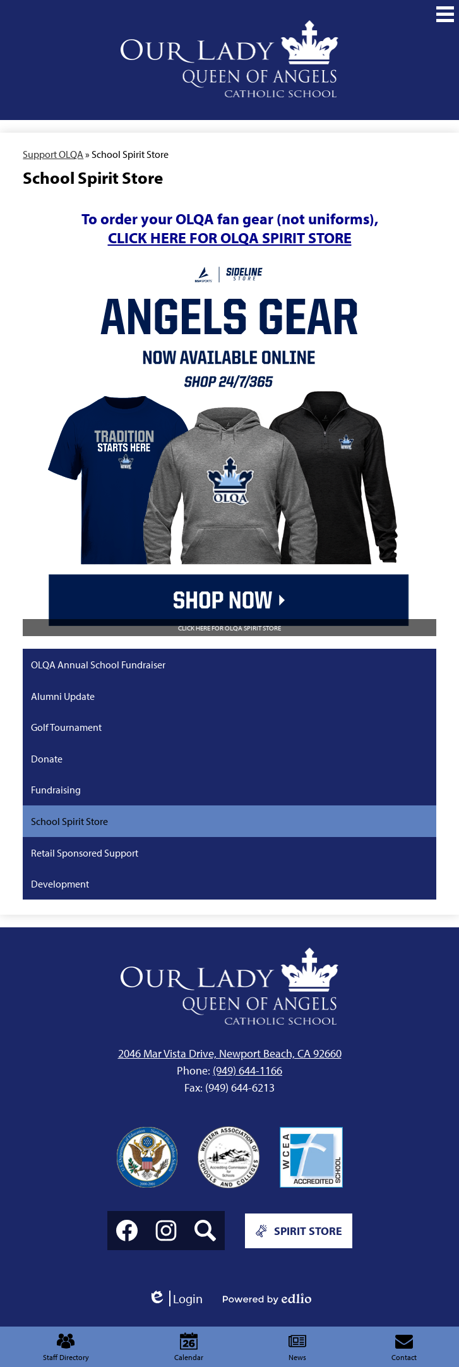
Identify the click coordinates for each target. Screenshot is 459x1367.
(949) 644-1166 (247, 1070)
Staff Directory (66, 1347)
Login (175, 1298)
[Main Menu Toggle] (445, 14)
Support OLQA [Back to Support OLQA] (53, 154)
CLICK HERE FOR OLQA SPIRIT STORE (230, 237)
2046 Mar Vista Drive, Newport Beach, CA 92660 (230, 1053)
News (297, 1347)
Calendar (188, 1347)
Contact (404, 1347)
